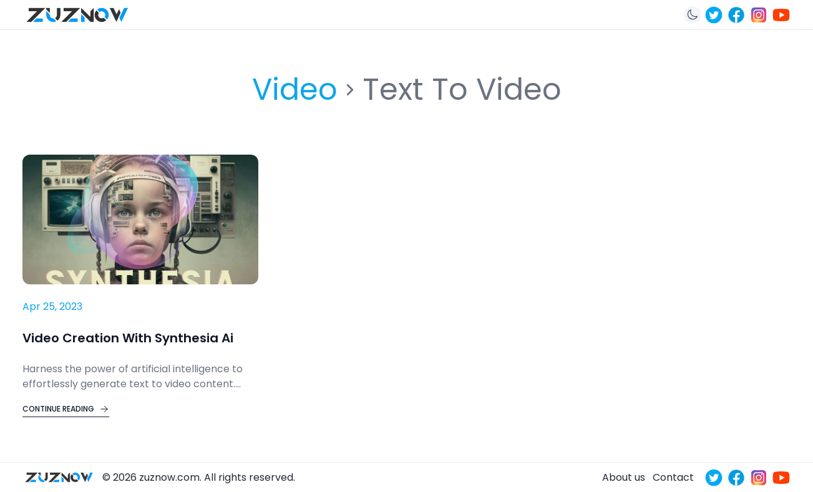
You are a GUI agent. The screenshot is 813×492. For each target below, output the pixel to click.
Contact (673, 477)
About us (623, 477)
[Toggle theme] (692, 14)
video (295, 90)
